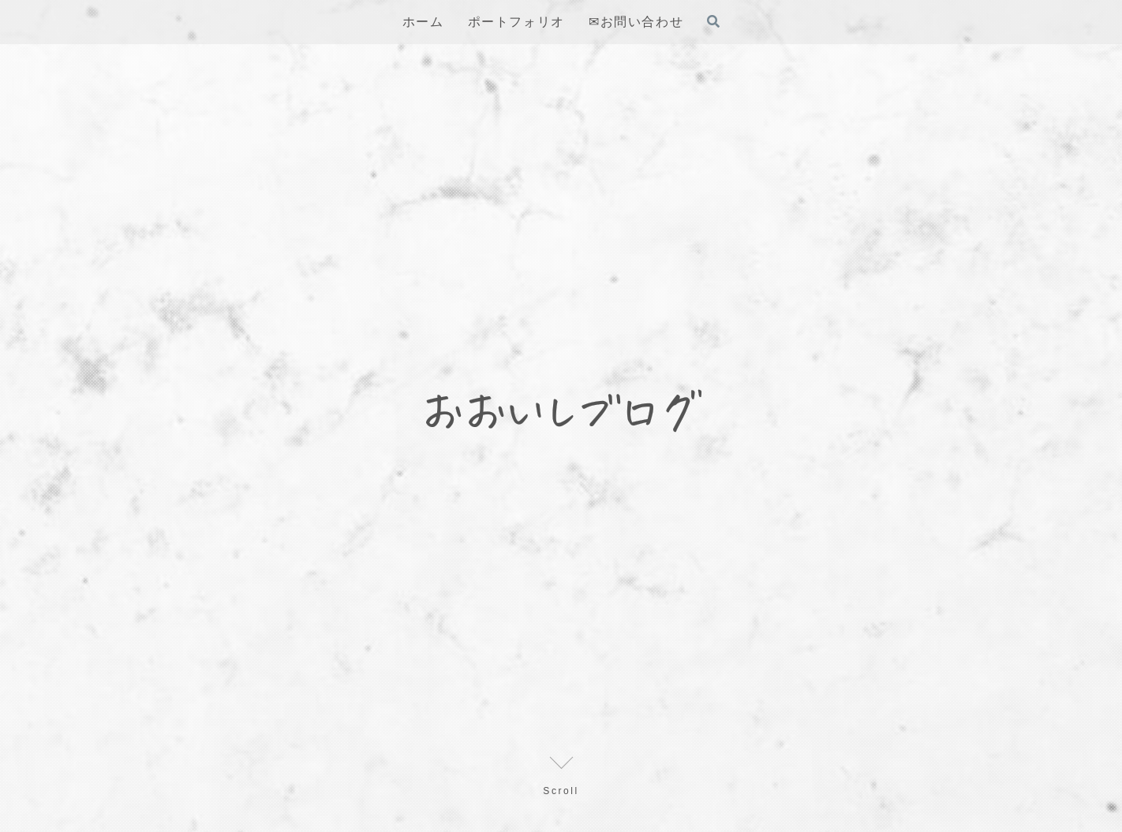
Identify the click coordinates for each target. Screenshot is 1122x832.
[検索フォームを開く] (713, 21)
